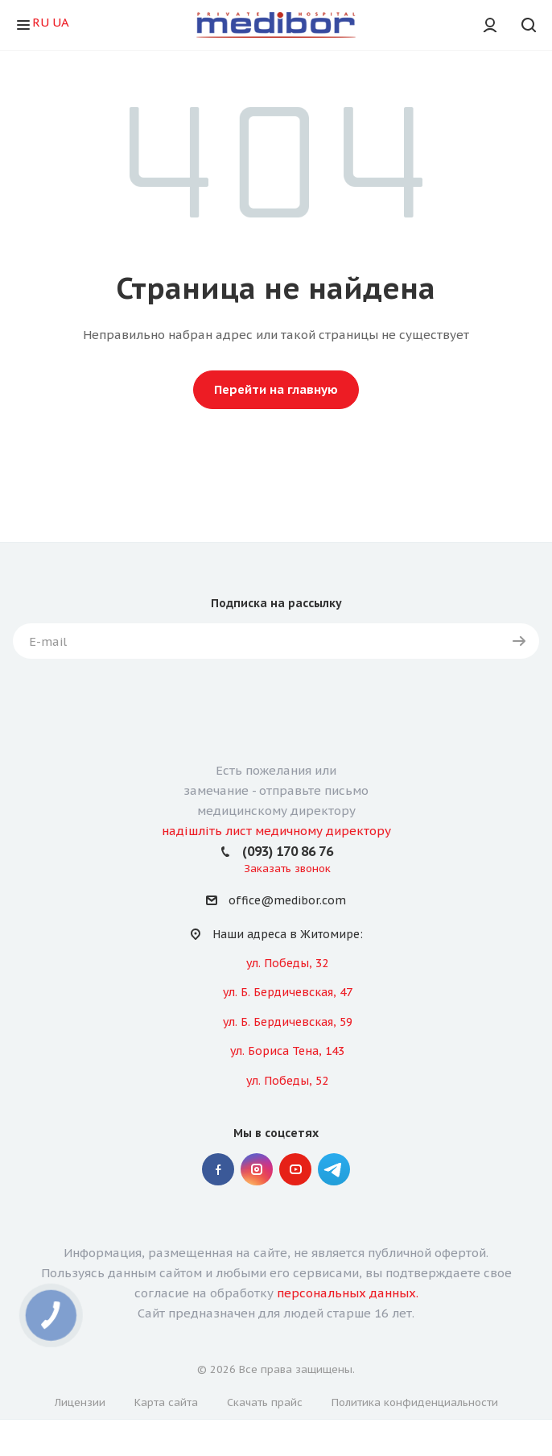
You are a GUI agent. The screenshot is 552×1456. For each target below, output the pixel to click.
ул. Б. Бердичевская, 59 (287, 1022)
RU (40, 22)
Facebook (218, 1169)
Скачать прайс (265, 1402)
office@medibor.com (287, 901)
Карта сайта (166, 1402)
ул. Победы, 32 (287, 963)
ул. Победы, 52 (287, 1080)
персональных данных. (347, 1293)
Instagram (257, 1169)
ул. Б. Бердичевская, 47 (287, 992)
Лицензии (80, 1402)
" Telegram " (334, 1169)
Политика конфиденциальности (415, 1402)
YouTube (295, 1169)
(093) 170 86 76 (287, 851)
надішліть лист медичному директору (276, 830)
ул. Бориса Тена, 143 (287, 1051)
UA (60, 22)
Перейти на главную (276, 389)
